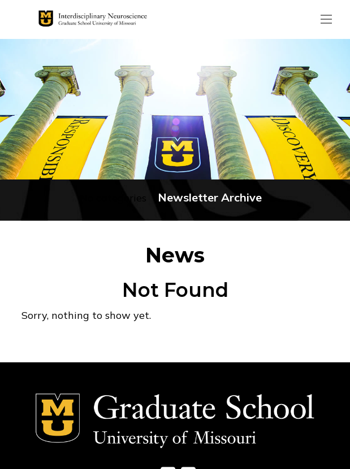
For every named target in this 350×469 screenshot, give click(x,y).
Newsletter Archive (210, 197)
